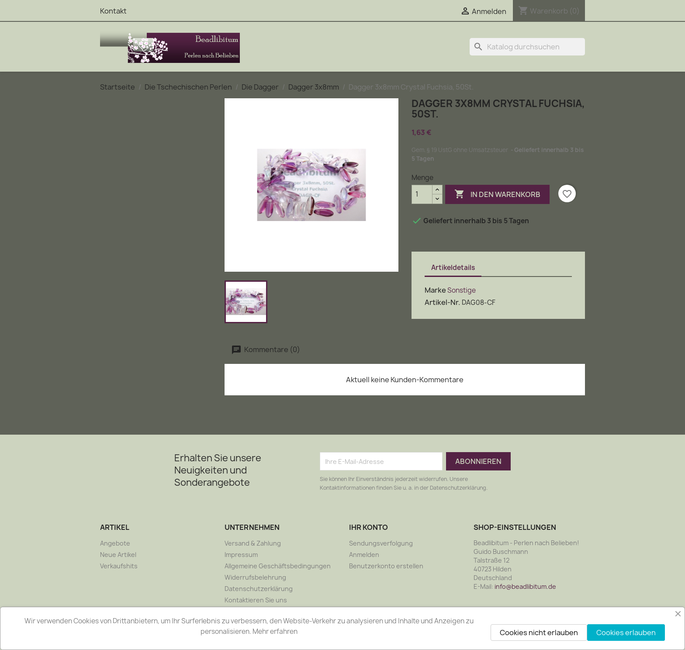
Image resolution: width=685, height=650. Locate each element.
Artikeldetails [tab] (453, 267)
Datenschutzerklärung (259, 588)
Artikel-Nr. (442, 302)
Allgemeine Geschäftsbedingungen (278, 566)
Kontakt (113, 11)
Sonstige (461, 290)
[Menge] (422, 194)
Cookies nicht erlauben (539, 632)
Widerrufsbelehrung (255, 577)
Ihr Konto (368, 527)
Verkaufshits (119, 566)
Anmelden (364, 554)
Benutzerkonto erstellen (386, 566)
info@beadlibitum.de (525, 586)
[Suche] (527, 46)
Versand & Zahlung (253, 543)
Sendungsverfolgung (381, 543)
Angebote (115, 543)
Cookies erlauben (626, 632)
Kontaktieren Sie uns (256, 600)
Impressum (241, 554)
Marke (435, 290)
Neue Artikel (118, 554)
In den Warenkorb (497, 194)
